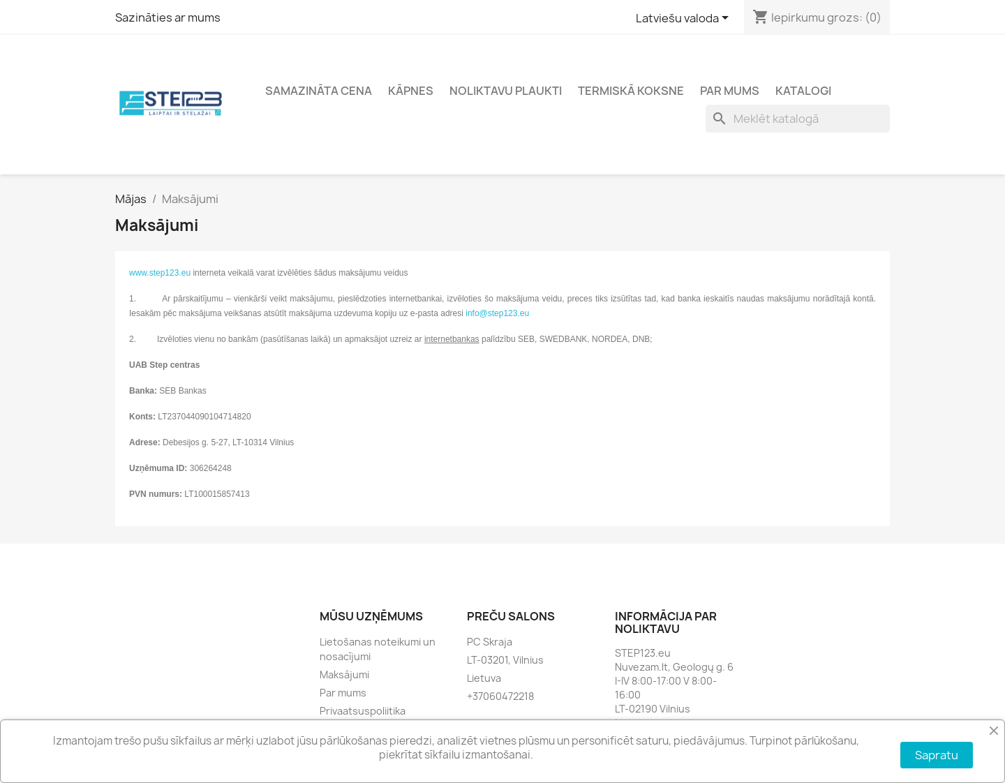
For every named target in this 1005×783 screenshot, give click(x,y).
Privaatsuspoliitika (362, 710)
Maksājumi (344, 674)
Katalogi (803, 90)
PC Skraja (489, 641)
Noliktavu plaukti (505, 90)
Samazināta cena (318, 90)
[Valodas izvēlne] (685, 18)
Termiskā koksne (631, 90)
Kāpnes (410, 90)
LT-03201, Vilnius (505, 659)
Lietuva (484, 678)
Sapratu (936, 755)
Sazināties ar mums (168, 17)
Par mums (729, 90)
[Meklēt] (798, 119)
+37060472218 (500, 696)
